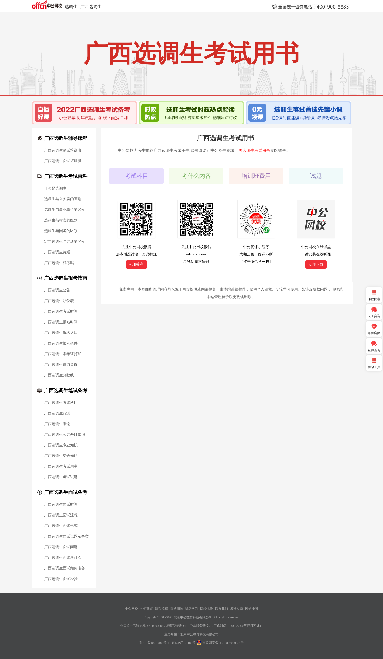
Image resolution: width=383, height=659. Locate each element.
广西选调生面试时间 (61, 504)
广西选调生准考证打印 (62, 354)
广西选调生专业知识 (61, 445)
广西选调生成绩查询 (61, 365)
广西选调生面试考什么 (62, 558)
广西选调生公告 (57, 290)
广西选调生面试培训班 (62, 161)
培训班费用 (256, 176)
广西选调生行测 (57, 413)
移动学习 (191, 609)
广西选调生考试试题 (61, 477)
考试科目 (136, 176)
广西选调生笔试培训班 (62, 150)
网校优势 (206, 609)
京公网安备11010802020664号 (223, 643)
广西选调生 (91, 6)
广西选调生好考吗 (59, 263)
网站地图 (251, 609)
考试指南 (236, 609)
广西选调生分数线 (59, 375)
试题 (316, 176)
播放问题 (176, 609)
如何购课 (146, 609)
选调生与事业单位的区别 (64, 210)
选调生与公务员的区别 (62, 199)
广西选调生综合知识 (61, 456)
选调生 (71, 6)
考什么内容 (196, 176)
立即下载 (316, 264)
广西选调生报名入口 (61, 333)
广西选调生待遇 (57, 252)
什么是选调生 (55, 188)
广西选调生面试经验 (61, 579)
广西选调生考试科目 (61, 403)
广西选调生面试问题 (61, 547)
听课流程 (161, 609)
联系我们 (221, 609)
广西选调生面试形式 (61, 526)
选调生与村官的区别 (61, 220)
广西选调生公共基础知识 (64, 434)
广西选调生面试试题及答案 (66, 536)
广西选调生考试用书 (61, 466)
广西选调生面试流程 (61, 515)
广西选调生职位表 (59, 301)
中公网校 (131, 609)
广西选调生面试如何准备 (64, 568)
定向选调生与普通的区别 (64, 242)
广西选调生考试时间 (61, 311)
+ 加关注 (136, 264)
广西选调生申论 (57, 424)
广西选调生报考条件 (61, 343)
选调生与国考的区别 (61, 231)
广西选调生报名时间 (61, 322)
